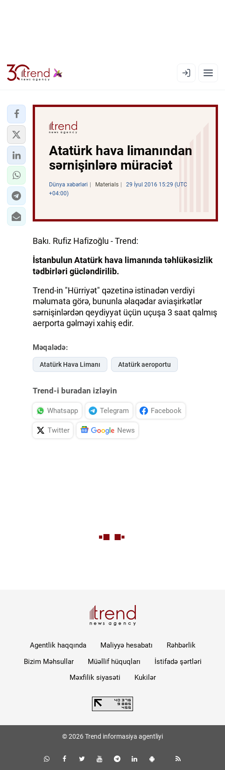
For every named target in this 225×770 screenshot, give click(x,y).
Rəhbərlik (181, 645)
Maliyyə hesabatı (126, 645)
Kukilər (145, 677)
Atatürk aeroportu (144, 364)
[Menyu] (208, 73)
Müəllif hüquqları (114, 661)
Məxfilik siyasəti (95, 677)
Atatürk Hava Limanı (70, 364)
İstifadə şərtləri (178, 661)
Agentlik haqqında (58, 645)
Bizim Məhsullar (49, 661)
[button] (16, 114)
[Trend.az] (35, 72)
